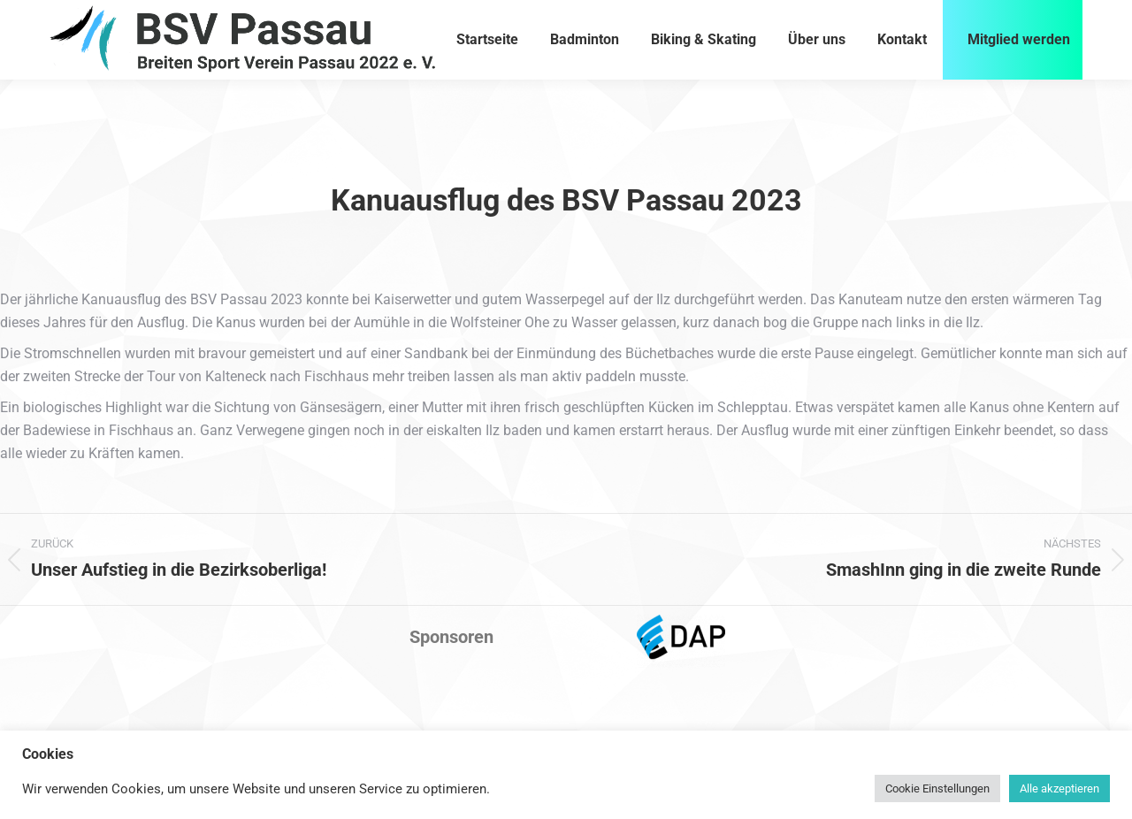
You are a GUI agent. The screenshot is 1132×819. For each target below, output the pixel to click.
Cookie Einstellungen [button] (937, 788)
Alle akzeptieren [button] (1059, 788)
